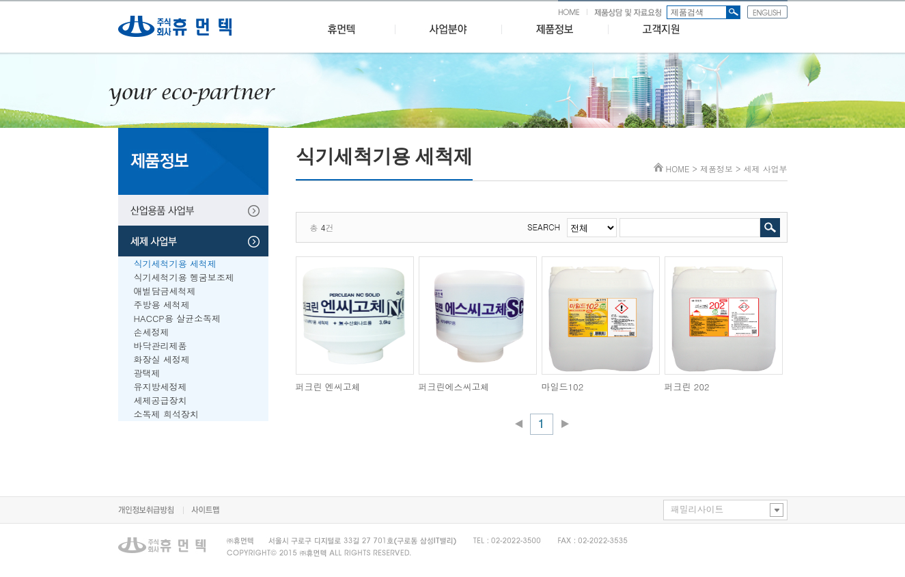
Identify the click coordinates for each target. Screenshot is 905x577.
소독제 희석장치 (166, 413)
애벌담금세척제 (165, 290)
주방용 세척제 (162, 304)
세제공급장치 (160, 400)
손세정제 (151, 331)
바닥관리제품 (160, 345)
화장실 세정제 (162, 359)
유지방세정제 (160, 386)
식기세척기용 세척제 (175, 263)
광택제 (147, 372)
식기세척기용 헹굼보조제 (184, 277)
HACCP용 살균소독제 (177, 318)
